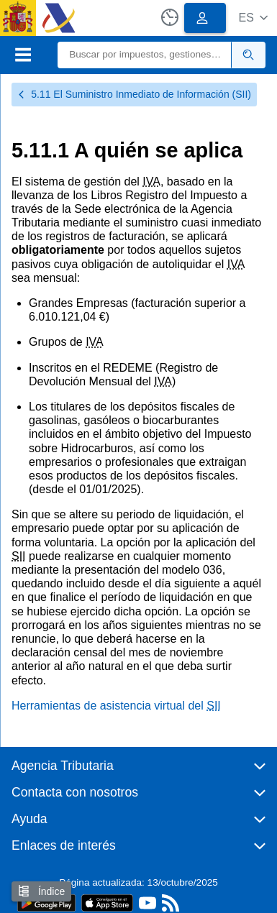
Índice (41, 891)
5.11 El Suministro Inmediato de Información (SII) (134, 94)
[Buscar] (145, 55)
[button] (253, 17)
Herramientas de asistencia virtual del (116, 705)
